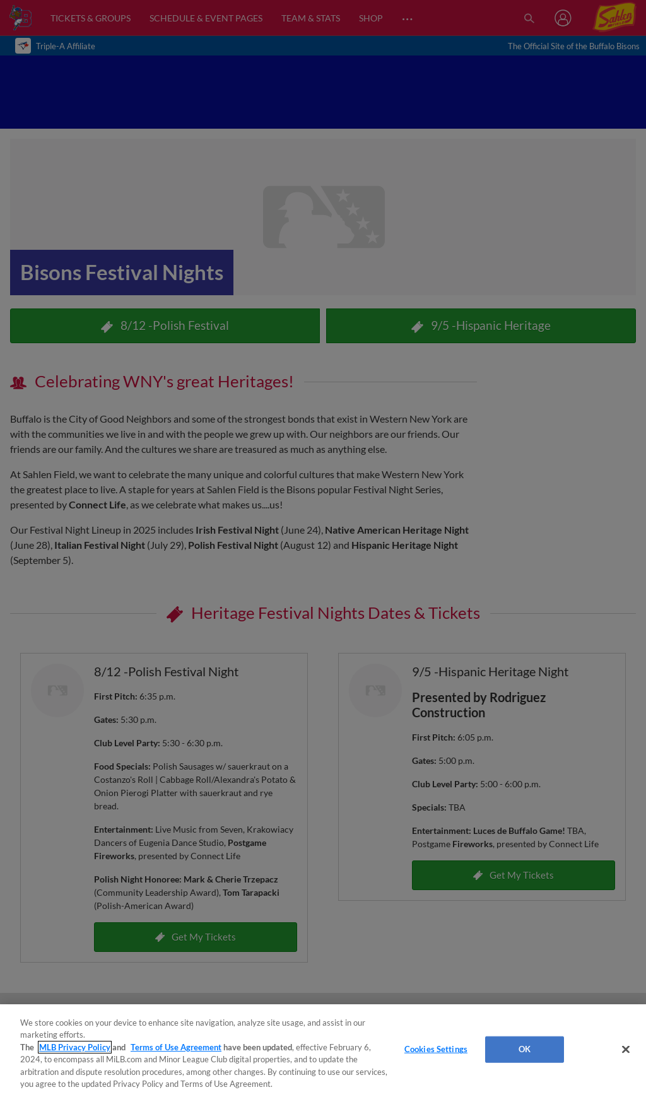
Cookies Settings (435, 1049)
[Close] (626, 1050)
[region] (323, 1050)
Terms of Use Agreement (176, 1047)
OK (525, 1049)
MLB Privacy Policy (74, 1047)
